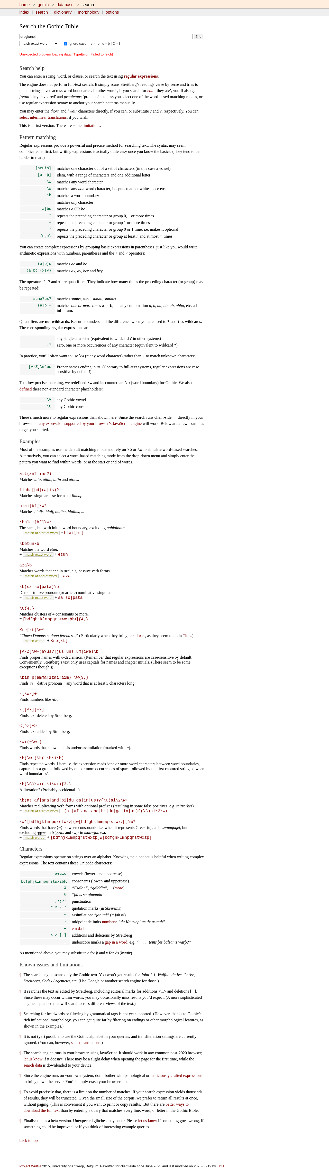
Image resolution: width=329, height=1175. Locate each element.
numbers (109, 929)
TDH (220, 1166)
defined (26, 396)
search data (33, 1074)
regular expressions (141, 76)
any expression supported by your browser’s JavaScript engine (90, 431)
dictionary (62, 12)
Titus (187, 641)
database (65, 5)
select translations (85, 1051)
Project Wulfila (30, 1166)
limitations (91, 125)
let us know (33, 1068)
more (119, 893)
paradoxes (137, 641)
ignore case (75, 43)
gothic (43, 5)
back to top (29, 1149)
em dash (78, 936)
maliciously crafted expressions (176, 1084)
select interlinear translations (43, 117)
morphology (88, 12)
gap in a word (116, 951)
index (24, 12)
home (25, 5)
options (112, 12)
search (41, 12)
